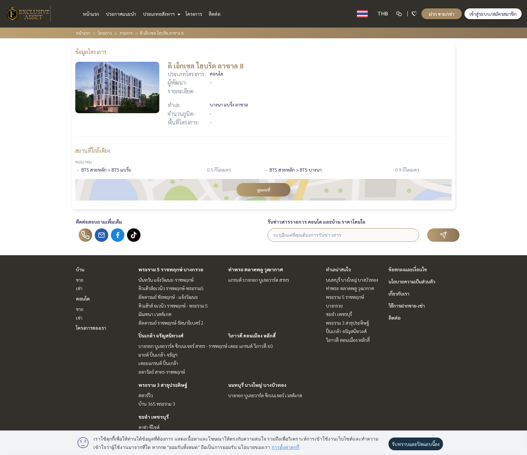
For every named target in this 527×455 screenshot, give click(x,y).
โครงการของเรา (91, 328)
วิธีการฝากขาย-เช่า (407, 306)
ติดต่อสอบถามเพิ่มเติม (99, 222)
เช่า (79, 288)
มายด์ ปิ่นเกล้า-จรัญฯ (157, 355)
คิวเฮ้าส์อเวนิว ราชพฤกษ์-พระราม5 (171, 288)
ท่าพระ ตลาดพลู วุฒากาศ (255, 269)
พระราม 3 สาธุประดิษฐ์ (162, 385)
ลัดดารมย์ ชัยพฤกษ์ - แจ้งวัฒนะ (168, 297)
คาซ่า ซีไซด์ (149, 427)
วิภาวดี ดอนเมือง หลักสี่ (252, 335)
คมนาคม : (84, 161)
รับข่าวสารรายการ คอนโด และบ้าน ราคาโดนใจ (316, 222)
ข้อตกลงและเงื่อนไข (408, 269)
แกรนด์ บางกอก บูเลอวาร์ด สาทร (258, 280)
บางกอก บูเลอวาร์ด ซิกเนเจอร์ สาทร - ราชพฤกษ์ (182, 346)
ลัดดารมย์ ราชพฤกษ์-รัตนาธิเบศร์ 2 (171, 323)
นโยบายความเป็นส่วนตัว (412, 281)
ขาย (79, 280)
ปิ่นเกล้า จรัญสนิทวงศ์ (161, 335)
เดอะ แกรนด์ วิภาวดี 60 (250, 346)
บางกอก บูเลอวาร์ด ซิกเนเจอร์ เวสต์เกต (265, 395)
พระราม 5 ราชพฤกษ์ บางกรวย (170, 269)
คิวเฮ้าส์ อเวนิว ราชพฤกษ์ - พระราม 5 (173, 306)
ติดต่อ (214, 14)
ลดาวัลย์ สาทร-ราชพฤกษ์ (161, 372)
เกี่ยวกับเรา (399, 293)
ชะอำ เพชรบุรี (153, 417)
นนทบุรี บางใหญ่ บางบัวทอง (257, 385)
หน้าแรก (91, 14)
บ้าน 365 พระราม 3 (156, 404)
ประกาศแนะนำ (121, 14)
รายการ (126, 33)
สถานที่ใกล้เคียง (92, 150)
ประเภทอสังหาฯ (161, 14)
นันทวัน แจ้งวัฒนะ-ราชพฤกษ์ (166, 280)
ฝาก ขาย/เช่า (441, 14)
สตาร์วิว (145, 395)
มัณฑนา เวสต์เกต (154, 314)
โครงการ (194, 14)
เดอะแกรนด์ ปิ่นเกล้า (158, 363)
